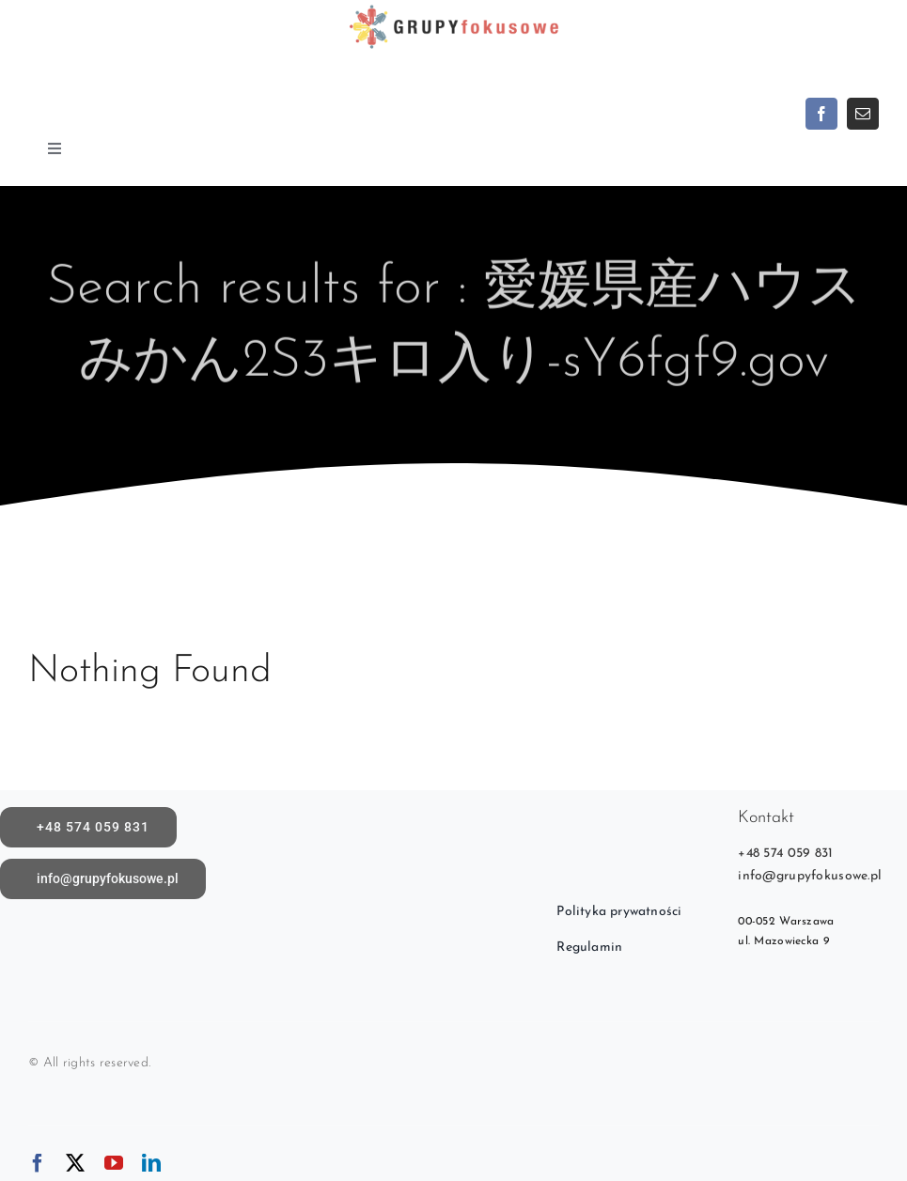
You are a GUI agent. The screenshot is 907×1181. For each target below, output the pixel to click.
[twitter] (75, 1163)
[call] (88, 827)
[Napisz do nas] (103, 879)
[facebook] (821, 114)
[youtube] (113, 1163)
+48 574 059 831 (785, 854)
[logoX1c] (453, 9)
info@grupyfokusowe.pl (810, 876)
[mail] (863, 114)
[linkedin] (151, 1163)
